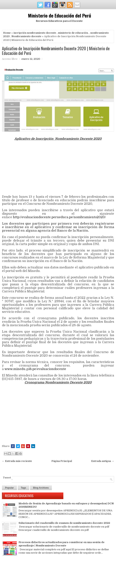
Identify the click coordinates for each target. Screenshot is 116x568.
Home (7, 32)
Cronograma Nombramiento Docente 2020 (58, 382)
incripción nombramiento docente (34, 32)
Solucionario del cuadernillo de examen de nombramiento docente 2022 (64, 522)
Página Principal (61, 461)
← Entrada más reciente (17, 461)
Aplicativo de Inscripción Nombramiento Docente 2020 (58, 139)
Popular (9, 487)
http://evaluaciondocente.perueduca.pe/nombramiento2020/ (60, 217)
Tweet (7, 477)
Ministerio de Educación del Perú (59, 15)
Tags (23, 487)
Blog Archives (41, 487)
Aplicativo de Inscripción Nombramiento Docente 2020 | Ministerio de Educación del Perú (56, 50)
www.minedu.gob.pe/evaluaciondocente (35, 369)
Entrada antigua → (102, 461)
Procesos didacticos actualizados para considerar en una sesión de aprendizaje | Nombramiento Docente (61, 544)
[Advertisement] (58, 168)
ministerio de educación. (73, 32)
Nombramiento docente (26, 36)
